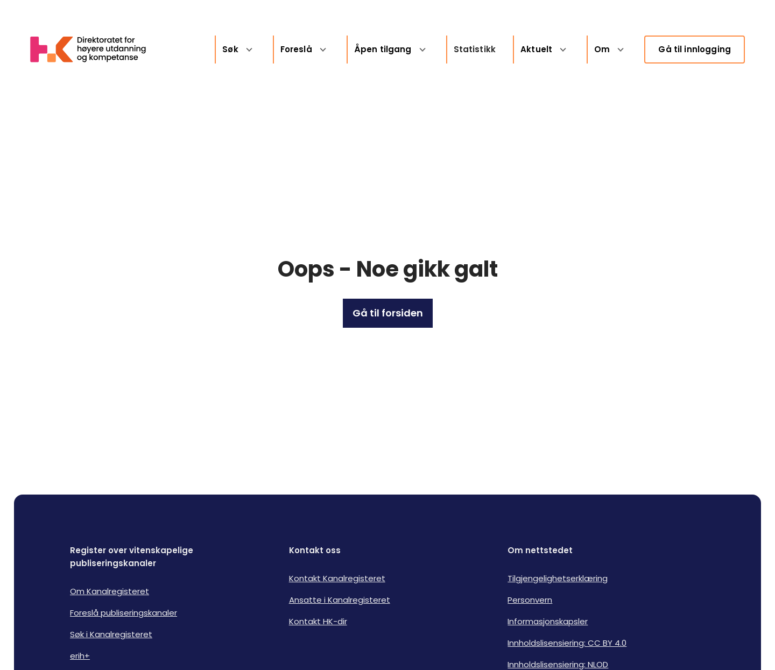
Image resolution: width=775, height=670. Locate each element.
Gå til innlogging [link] (694, 49)
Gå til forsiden (388, 313)
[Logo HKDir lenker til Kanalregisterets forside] (94, 49)
